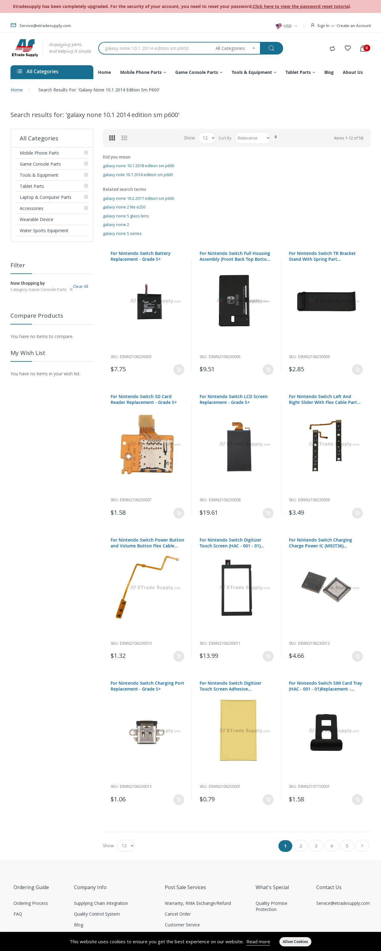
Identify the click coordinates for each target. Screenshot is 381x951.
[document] (190, 941)
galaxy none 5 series (122, 233)
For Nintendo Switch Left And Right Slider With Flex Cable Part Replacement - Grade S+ (323, 399)
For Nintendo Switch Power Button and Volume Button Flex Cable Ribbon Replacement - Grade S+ (147, 543)
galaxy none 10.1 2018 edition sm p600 (138, 165)
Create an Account (354, 25)
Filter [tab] (17, 265)
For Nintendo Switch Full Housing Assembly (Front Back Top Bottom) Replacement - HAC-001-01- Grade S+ (236, 256)
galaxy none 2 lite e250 (124, 207)
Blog (78, 925)
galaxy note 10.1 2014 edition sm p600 (138, 174)
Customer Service (182, 925)
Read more (258, 941)
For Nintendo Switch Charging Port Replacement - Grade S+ (147, 686)
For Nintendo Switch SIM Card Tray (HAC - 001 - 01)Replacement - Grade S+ (325, 686)
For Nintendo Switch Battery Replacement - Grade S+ (141, 256)
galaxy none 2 (116, 224)
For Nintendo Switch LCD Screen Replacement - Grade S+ (234, 399)
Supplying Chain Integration (101, 903)
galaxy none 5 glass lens (126, 216)
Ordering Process (31, 903)
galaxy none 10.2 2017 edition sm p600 (138, 198)
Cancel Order (178, 914)
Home (16, 90)
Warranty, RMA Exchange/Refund (198, 903)
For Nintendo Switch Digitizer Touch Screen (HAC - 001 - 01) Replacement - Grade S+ (230, 543)
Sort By (225, 138)
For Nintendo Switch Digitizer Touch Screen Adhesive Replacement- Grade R (230, 686)
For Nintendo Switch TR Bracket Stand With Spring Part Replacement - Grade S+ (322, 256)
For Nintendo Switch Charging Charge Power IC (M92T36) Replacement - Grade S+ (320, 543)
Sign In (323, 25)
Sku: (114, 356)
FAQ (18, 914)
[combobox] (155, 48)
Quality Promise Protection (271, 906)
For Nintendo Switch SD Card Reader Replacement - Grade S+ (144, 399)
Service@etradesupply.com (343, 903)
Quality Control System (97, 914)
